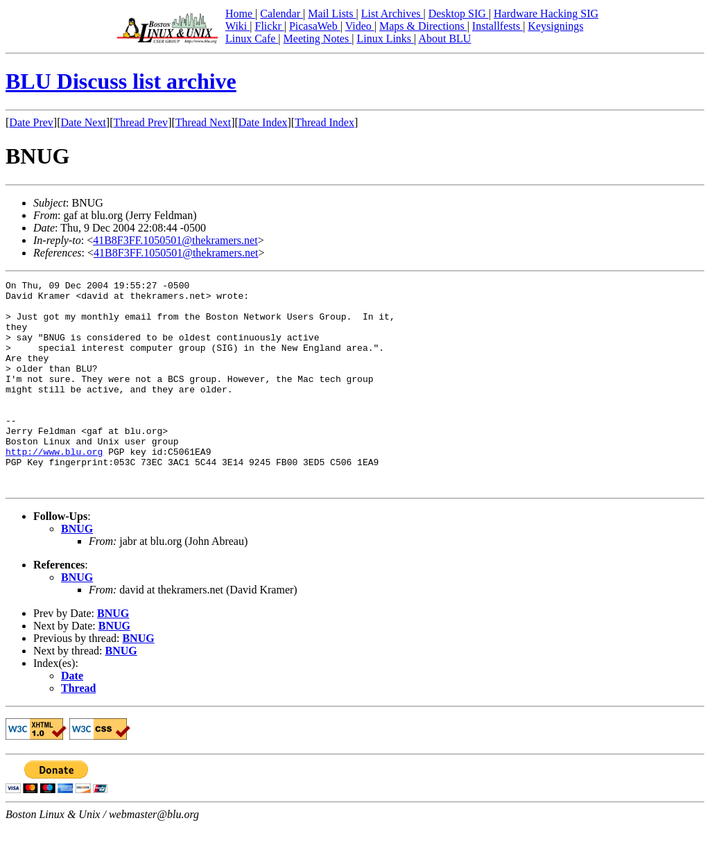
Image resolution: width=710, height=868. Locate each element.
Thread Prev (140, 122)
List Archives (392, 13)
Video (359, 26)
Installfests (497, 26)
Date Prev (31, 122)
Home (240, 13)
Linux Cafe (251, 38)
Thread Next (203, 122)
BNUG (77, 570)
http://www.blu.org (54, 486)
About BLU (444, 38)
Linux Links (385, 38)
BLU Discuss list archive (121, 81)
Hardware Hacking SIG (546, 13)
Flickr (269, 26)
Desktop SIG (458, 13)
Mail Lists (332, 13)
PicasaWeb (314, 26)
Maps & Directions (423, 26)
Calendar (281, 13)
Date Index (263, 122)
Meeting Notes (318, 38)
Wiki (237, 26)
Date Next (83, 122)
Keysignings (555, 26)
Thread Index (324, 122)
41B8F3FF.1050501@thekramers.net (175, 240)
